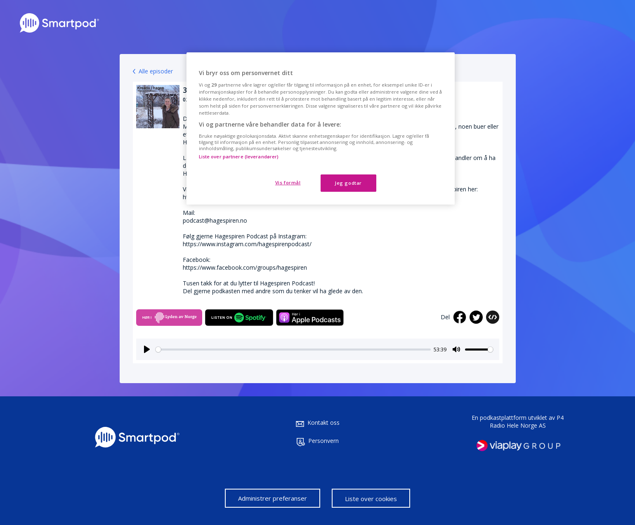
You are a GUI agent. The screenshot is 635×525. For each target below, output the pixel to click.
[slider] (293, 349)
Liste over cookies (371, 498)
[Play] (146, 349)
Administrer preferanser (272, 498)
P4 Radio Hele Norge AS (527, 421)
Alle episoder (156, 71)
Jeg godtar (348, 183)
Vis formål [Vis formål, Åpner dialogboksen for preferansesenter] (288, 182)
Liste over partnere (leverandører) (239, 156)
